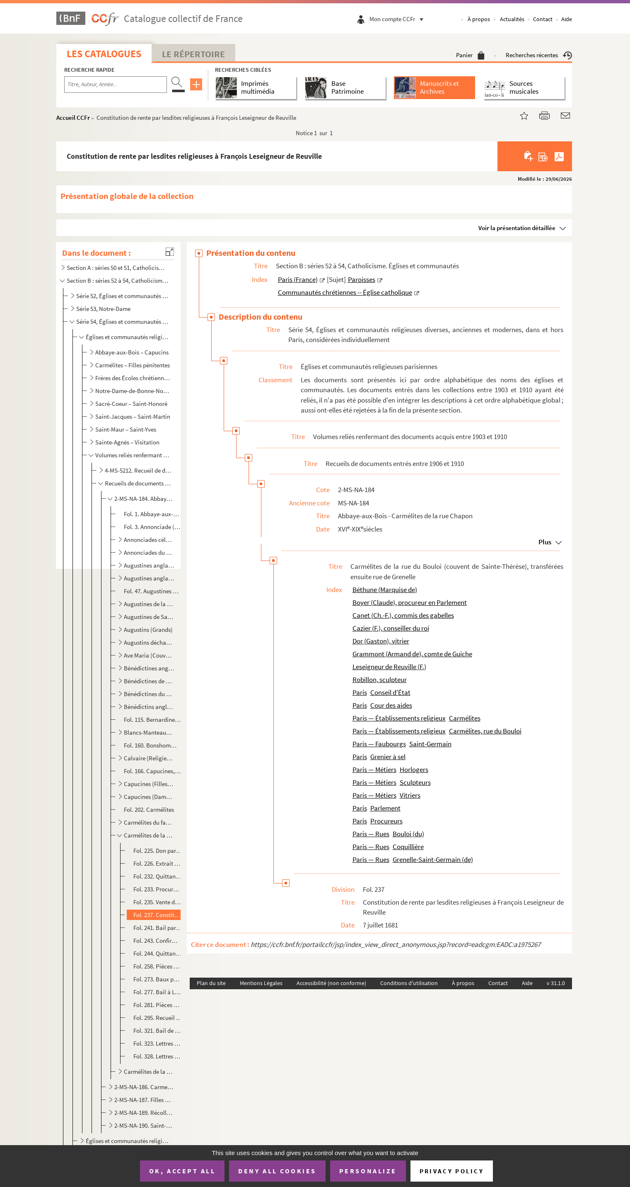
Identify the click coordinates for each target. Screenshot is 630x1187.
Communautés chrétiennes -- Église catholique (345, 292)
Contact (543, 19)
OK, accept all (182, 1171)
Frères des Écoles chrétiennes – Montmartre (133, 378)
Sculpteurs (415, 782)
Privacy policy (452, 1171)
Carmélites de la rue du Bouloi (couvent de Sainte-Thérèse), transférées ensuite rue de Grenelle (149, 835)
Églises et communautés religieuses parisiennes (128, 337)
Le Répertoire (193, 54)
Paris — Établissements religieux (399, 718)
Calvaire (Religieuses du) (149, 758)
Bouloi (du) (408, 833)
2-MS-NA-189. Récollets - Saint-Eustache (143, 1113)
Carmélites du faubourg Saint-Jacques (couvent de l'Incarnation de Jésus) (149, 822)
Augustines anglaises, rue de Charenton (149, 565)
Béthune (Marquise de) (384, 589)
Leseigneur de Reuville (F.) (389, 666)
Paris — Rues (370, 833)
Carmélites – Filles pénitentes (132, 365)
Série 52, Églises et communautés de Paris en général (122, 296)
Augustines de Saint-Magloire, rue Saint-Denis (149, 617)
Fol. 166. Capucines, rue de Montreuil (152, 771)
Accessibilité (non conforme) (331, 983)
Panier (470, 55)
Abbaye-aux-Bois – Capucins (132, 352)
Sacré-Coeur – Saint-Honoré (131, 404)
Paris (359, 692)
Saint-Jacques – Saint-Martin (132, 416)
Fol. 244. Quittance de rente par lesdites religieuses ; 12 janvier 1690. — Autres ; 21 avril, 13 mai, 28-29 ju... (157, 953)
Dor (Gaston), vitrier (380, 641)
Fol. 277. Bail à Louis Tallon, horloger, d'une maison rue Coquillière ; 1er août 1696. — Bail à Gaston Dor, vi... (157, 992)
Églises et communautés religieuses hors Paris (128, 1141)
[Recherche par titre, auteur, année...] (115, 84)
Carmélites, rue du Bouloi (485, 731)
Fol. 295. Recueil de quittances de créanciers (157, 1018)
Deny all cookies (277, 1171)
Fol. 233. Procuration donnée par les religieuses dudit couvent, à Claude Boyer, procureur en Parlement (157, 889)
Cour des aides (391, 705)
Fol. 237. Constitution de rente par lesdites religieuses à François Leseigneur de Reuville (157, 915)
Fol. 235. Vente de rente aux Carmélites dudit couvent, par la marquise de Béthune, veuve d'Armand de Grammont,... (157, 902)
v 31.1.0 (556, 983)
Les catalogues (104, 53)
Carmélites (464, 718)
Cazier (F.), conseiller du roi (390, 628)
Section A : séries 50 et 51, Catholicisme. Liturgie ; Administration (118, 268)
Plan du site (211, 983)
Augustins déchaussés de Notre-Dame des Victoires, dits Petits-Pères (149, 642)
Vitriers (410, 795)
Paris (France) (298, 279)
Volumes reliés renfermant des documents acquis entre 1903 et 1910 (133, 455)
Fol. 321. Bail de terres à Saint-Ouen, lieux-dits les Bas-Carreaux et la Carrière (157, 1030)
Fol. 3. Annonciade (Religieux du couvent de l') (152, 527)
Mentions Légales (261, 983)
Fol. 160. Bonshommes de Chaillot (152, 745)
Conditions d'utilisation (409, 983)
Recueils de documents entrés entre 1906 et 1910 (138, 483)
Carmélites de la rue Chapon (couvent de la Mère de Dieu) (149, 1071)
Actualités (512, 19)
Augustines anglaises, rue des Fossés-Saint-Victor (149, 578)
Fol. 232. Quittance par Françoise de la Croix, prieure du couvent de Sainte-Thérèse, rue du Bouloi (157, 876)
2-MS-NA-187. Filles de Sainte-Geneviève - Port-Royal (143, 1100)
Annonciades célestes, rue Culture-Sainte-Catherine (149, 540)
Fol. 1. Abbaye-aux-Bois (152, 514)
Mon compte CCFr (398, 19)
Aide (566, 19)
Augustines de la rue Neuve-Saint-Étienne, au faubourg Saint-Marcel (149, 604)
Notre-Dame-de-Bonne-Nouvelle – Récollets (133, 391)
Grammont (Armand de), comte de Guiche (412, 653)
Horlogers (414, 769)
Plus (544, 541)
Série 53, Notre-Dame (103, 309)
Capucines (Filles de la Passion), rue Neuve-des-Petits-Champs (149, 784)
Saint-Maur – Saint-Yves (125, 429)
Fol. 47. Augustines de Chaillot (152, 591)
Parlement (385, 808)
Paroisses (361, 279)
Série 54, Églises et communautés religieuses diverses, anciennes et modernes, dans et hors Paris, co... (122, 321)
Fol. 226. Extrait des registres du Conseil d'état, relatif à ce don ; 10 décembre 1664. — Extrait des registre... (157, 863)
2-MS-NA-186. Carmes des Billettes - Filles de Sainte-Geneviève (143, 1087)
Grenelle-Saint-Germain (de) (433, 859)
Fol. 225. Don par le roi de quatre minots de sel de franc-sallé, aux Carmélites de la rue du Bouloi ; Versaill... (157, 850)
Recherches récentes (539, 55)
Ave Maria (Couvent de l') (149, 655)
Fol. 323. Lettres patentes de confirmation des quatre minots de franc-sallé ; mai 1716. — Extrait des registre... (157, 1043)
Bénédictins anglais (149, 707)
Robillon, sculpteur (379, 679)
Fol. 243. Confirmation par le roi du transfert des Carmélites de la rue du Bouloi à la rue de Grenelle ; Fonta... (157, 940)
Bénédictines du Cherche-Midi (149, 694)
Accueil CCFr (73, 117)
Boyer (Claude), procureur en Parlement (409, 602)
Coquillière (408, 846)
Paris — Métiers (374, 769)
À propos (479, 19)
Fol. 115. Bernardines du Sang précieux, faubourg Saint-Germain (152, 719)
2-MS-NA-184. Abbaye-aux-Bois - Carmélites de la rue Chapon (143, 498)
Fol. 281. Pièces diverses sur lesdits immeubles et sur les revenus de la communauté (157, 1005)
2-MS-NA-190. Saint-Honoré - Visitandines (143, 1125)
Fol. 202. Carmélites (149, 809)
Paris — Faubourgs (379, 743)
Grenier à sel (388, 756)
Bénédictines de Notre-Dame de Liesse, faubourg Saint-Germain (149, 681)
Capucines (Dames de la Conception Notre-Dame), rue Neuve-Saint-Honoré (149, 797)
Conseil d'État (390, 692)
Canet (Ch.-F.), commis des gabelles (403, 615)
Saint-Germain (430, 743)
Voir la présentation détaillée (516, 228)
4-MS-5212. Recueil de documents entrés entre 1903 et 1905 (138, 470)
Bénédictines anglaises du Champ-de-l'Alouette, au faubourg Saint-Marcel (149, 668)
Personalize (368, 1171)
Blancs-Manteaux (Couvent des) (149, 732)
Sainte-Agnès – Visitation (127, 442)
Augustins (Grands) (148, 630)
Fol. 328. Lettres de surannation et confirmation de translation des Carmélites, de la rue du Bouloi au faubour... (157, 1056)
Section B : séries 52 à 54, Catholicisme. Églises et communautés (118, 280)
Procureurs (386, 820)
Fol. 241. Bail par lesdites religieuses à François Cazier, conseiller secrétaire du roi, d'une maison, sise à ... (157, 928)
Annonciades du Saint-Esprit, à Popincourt (149, 552)
